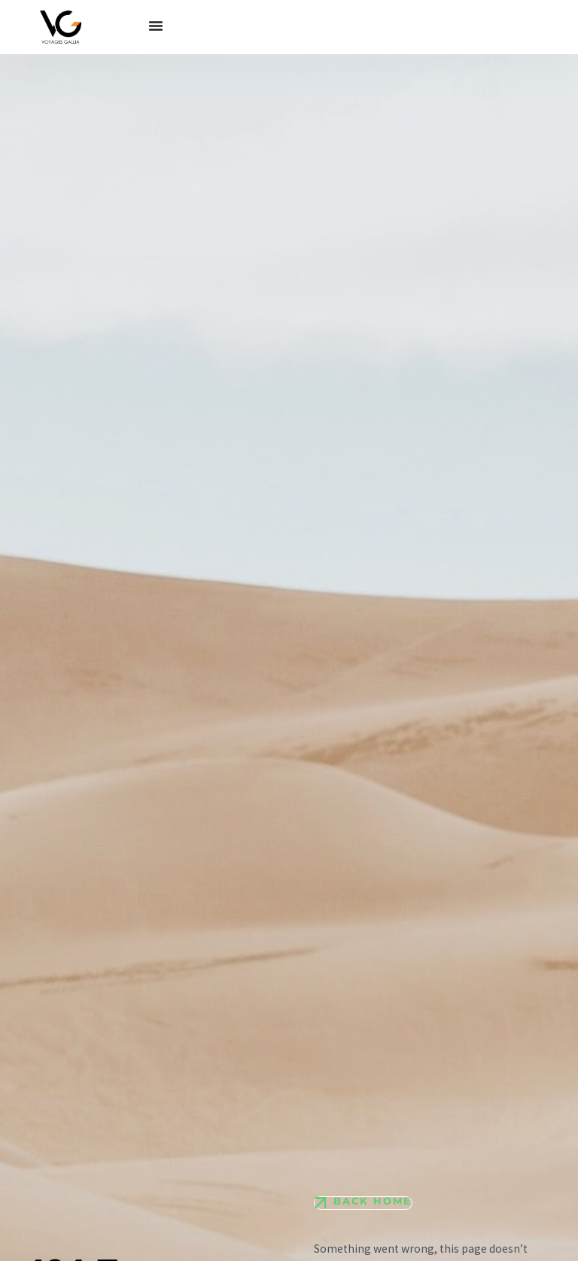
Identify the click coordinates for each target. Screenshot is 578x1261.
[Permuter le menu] (155, 25)
